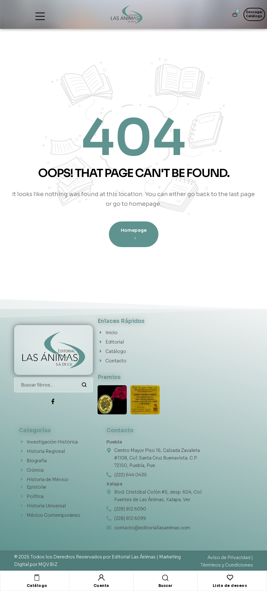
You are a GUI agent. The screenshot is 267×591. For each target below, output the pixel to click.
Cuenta (101, 585)
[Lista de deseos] (230, 577)
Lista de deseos (230, 585)
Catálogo (37, 585)
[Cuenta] (101, 577)
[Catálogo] (37, 577)
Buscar (84, 384)
